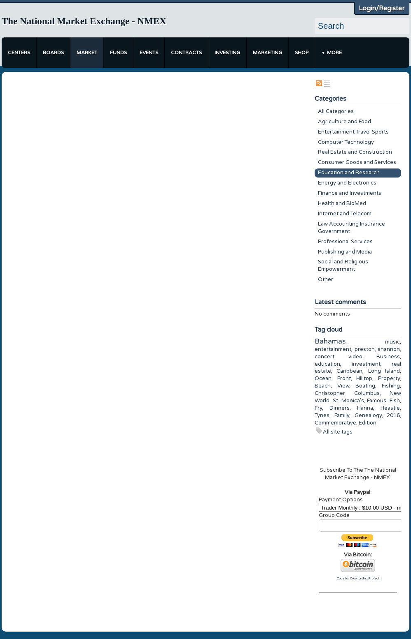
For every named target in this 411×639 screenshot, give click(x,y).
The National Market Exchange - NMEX (84, 21)
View (343, 386)
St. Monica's (348, 400)
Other (325, 279)
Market (87, 52)
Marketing (267, 52)
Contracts (186, 52)
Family (341, 415)
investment (366, 364)
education (327, 364)
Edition (367, 423)
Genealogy (368, 415)
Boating (365, 386)
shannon (389, 349)
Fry (318, 408)
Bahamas (330, 341)
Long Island (384, 371)
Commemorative (335, 423)
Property (389, 378)
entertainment (333, 349)
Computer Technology (346, 142)
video (355, 356)
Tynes (322, 415)
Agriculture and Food (344, 121)
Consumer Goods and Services (357, 162)
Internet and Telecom (344, 213)
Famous (376, 400)
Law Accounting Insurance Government (351, 228)
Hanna (365, 408)
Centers (19, 52)
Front (344, 378)
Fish (395, 400)
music (392, 342)
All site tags (338, 432)
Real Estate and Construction (355, 152)
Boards (53, 52)
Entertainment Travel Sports (353, 132)
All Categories (336, 111)
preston (365, 349)
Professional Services (345, 241)
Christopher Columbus (347, 393)
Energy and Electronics (347, 183)
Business (388, 356)
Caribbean (349, 371)
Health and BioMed (342, 203)
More (334, 52)
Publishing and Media (345, 252)
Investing (227, 52)
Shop (301, 52)
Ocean (323, 378)
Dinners (339, 408)
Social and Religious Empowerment (343, 265)
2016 (393, 415)
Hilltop (364, 378)
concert (324, 356)
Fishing (391, 386)
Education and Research (349, 172)
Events (149, 52)
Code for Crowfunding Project (358, 578)
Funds (118, 52)
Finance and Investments (349, 193)
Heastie (390, 408)
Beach (323, 386)
